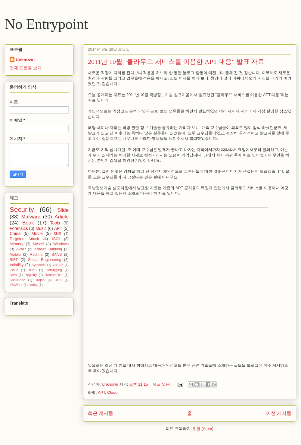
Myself (38, 244)
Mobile (15, 254)
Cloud (112, 392)
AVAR (21, 249)
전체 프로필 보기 (26, 67)
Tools (55, 223)
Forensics (19, 228)
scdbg (33, 285)
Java (13, 275)
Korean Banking (48, 249)
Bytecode (39, 265)
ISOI (56, 239)
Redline (36, 254)
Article (61, 217)
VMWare (16, 285)
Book (28, 223)
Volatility (16, 265)
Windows (61, 244)
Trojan (40, 280)
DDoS (32, 270)
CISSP (58, 265)
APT (101, 392)
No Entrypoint (46, 24)
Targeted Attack (24, 239)
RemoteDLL (54, 275)
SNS (57, 234)
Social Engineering (44, 260)
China (15, 233)
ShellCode (17, 280)
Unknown (25, 59)
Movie (36, 233)
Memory (16, 244)
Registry (31, 275)
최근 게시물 (100, 413)
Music (41, 228)
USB (58, 280)
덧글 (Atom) (203, 428)
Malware (30, 217)
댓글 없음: (162, 384)
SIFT (14, 260)
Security (22, 209)
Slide (63, 210)
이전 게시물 (278, 413)
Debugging (54, 270)
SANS (56, 254)
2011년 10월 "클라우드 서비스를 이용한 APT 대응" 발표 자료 (176, 61)
